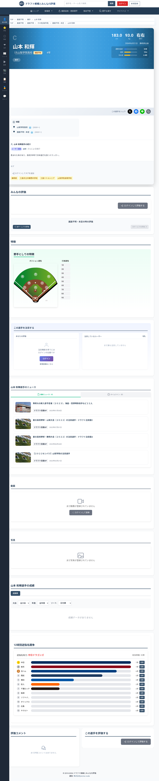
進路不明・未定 (65, 23)
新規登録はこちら (51, 365)
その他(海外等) (50, 23)
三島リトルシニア (54, 178)
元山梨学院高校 (30, 52)
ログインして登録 (84, 516)
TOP (17, 19)
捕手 (35, 19)
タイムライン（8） (117, 396)
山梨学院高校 (29, 127)
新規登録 (134, 4)
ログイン (122, 4)
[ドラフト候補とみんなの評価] (40, 3)
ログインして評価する (133, 205)
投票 (142, 666)
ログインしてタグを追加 (30, 173)
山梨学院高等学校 (71, 178)
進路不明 (27, 19)
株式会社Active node (82, 779)
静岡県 (21, 178)
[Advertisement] (84, 88)
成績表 (22, 597)
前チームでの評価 (30, 227)
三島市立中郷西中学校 (35, 178)
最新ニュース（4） (50, 396)
